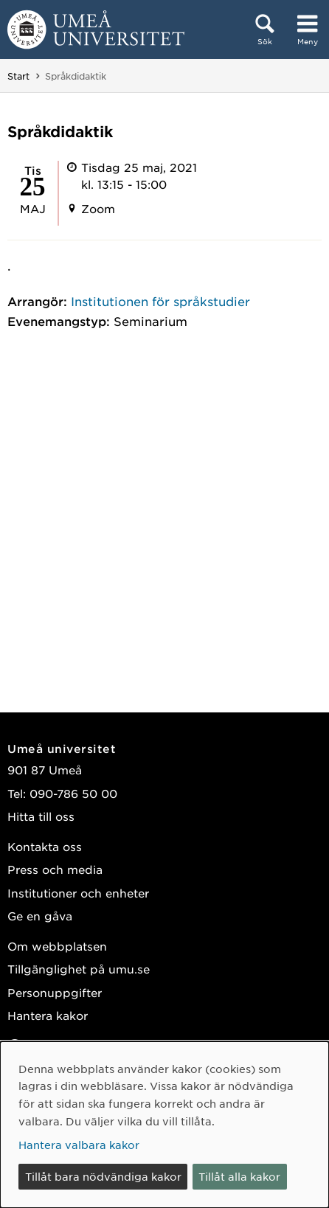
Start (18, 76)
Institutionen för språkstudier (160, 301)
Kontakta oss (44, 846)
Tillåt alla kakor (239, 1176)
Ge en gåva (39, 916)
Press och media (55, 869)
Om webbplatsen (57, 946)
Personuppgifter (54, 992)
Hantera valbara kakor (78, 1144)
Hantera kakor (47, 1015)
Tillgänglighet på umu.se (78, 969)
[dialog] (164, 1124)
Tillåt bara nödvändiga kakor (103, 1176)
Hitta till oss (41, 816)
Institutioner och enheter (78, 893)
